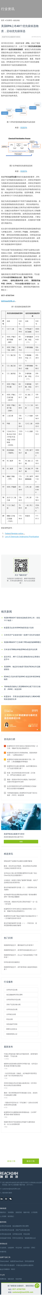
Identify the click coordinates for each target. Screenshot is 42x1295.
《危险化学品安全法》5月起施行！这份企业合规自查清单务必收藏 (21, 1104)
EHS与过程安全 (11, 1029)
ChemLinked (4, 1261)
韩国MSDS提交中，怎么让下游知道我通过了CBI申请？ (20, 956)
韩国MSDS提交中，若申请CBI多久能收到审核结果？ (20, 968)
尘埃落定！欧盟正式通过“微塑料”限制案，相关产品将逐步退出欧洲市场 (21, 881)
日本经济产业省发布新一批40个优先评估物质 (22, 635)
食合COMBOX (5, 1269)
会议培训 (26, 1248)
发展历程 (19, 1212)
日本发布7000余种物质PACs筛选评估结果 (20, 649)
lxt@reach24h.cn (8, 301)
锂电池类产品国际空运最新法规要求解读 (18, 861)
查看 (21, 842)
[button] (37, 729)
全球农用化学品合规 (13, 999)
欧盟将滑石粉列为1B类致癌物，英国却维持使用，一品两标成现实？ (22, 754)
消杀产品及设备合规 (13, 1004)
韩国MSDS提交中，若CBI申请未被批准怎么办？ (20, 950)
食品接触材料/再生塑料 (14, 995)
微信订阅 (31, 1161)
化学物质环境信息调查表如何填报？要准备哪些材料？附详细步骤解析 (20, 896)
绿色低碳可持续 (11, 1024)
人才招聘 (3, 1216)
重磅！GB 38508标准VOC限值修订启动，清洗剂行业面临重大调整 (20, 1094)
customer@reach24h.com (22, 1292)
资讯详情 (16, 20)
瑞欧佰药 (11, 1279)
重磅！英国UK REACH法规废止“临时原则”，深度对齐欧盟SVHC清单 (22, 781)
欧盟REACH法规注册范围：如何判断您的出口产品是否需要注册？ (22, 767)
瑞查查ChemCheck (16, 1261)
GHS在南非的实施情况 (12, 962)
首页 (2, 20)
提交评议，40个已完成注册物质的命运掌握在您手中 (22, 658)
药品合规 (9, 1019)
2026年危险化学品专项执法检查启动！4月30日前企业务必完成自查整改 (20, 1084)
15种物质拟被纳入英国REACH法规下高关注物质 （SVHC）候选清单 (22, 687)
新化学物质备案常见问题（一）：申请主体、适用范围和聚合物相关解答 (20, 924)
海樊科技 (3, 1279)
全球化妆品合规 (11, 1009)
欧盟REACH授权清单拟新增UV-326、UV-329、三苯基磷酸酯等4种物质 (21, 761)
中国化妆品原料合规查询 (24, 1265)
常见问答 (19, 1248)
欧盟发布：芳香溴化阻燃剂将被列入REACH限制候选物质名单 (22, 697)
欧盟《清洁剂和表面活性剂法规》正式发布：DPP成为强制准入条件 (21, 774)
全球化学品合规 (11, 990)
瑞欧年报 (26, 1212)
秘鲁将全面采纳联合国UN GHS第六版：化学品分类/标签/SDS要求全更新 (21, 1065)
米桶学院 (3, 1252)
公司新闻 (34, 1212)
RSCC (13, 1269)
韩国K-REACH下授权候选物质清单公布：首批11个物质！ (22, 619)
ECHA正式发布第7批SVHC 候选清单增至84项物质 (22, 678)
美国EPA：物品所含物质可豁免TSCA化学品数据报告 (22, 668)
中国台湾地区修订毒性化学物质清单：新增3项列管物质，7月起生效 (21, 1055)
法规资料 (11, 1248)
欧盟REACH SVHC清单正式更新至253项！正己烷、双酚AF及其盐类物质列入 (22, 747)
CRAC (33, 1248)
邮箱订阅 (11, 1161)
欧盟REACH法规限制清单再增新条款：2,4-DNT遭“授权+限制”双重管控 (20, 1113)
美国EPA (23, 128)
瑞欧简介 (3, 1212)
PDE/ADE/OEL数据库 (7, 1265)
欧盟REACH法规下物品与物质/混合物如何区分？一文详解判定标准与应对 (21, 917)
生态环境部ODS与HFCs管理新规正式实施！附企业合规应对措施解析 (22, 787)
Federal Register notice (14, 533)
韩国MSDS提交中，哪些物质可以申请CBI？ (19, 945)
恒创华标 (19, 1279)
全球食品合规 (11, 1014)
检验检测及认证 (11, 1034)
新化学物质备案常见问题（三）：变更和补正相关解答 (20, 889)
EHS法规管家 (29, 1261)
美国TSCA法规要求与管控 (11, 37)
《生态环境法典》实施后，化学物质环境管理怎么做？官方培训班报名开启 (20, 1075)
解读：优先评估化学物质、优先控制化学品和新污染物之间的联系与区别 (20, 867)
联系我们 (11, 1216)
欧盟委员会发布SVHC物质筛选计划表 (19, 628)
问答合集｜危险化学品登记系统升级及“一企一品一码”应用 (20, 903)
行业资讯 (9, 20)
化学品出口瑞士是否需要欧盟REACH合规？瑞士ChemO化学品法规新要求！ (20, 874)
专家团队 (11, 1212)
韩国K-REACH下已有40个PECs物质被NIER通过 (22, 642)
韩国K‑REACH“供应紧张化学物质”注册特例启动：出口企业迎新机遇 (19, 1123)
